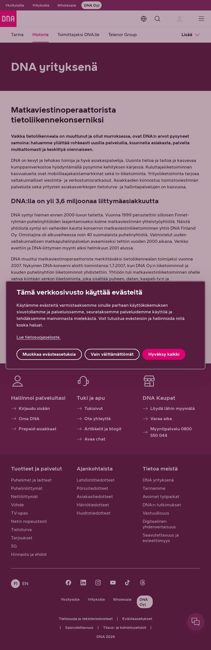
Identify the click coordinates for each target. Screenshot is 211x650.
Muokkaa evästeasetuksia (49, 354)
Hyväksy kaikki (163, 354)
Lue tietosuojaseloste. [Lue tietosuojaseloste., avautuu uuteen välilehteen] (38, 337)
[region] (105, 325)
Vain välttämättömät (112, 354)
